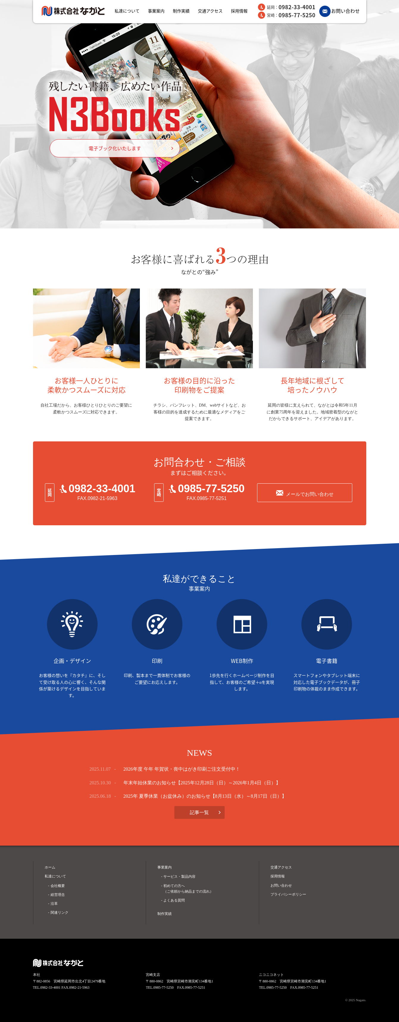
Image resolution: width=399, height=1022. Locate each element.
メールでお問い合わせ (310, 494)
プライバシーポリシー (288, 894)
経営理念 (58, 895)
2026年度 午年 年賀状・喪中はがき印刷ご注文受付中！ (181, 769)
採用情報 (239, 11)
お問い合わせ (345, 10)
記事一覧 (199, 812)
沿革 (54, 904)
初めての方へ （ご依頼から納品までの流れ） (188, 889)
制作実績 (181, 11)
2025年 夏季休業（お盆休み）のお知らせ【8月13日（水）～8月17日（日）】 (205, 796)
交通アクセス (210, 11)
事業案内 (156, 11)
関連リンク (59, 912)
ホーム (50, 867)
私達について (127, 11)
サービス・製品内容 (179, 876)
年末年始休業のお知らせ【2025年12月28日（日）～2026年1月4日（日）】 (202, 782)
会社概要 (58, 886)
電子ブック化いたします (115, 148)
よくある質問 (174, 900)
